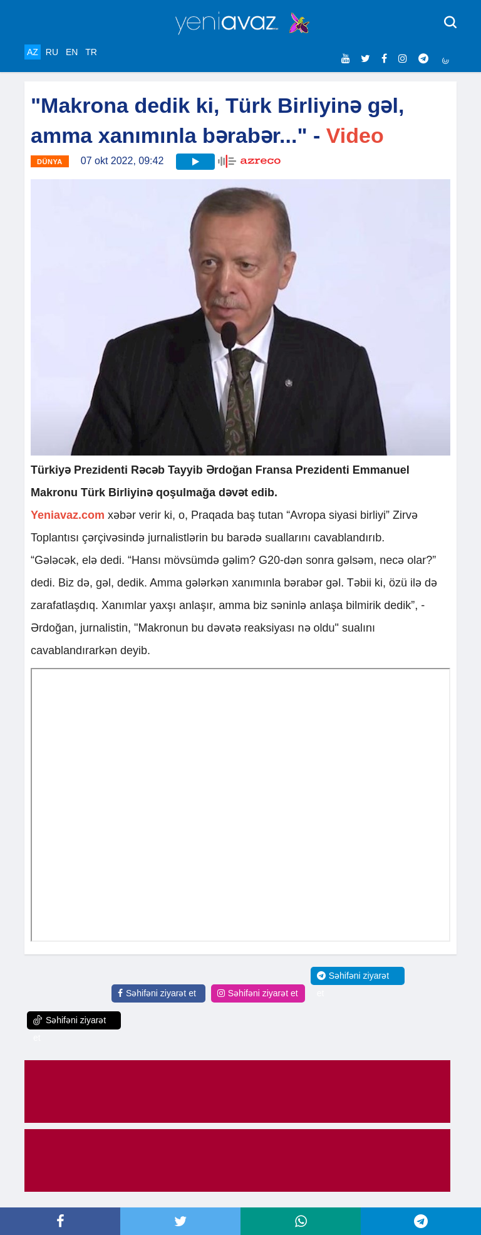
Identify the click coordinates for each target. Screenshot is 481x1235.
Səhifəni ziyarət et (157, 993)
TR (91, 52)
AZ (32, 52)
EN (72, 52)
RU (52, 52)
